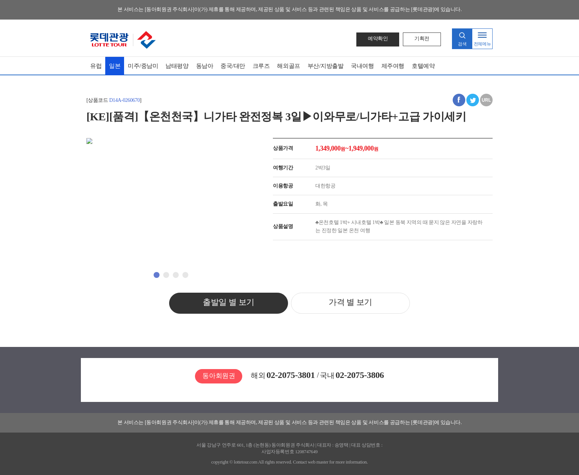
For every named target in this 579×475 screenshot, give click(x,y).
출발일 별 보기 (228, 301)
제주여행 (392, 66)
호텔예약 (423, 66)
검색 (462, 44)
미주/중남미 (143, 66)
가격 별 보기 (350, 301)
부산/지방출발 (326, 66)
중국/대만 (232, 66)
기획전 (421, 38)
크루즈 (261, 66)
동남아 (204, 66)
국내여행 (362, 66)
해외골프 (288, 66)
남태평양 (176, 66)
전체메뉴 (482, 44)
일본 (114, 66)
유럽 (96, 66)
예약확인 (378, 38)
